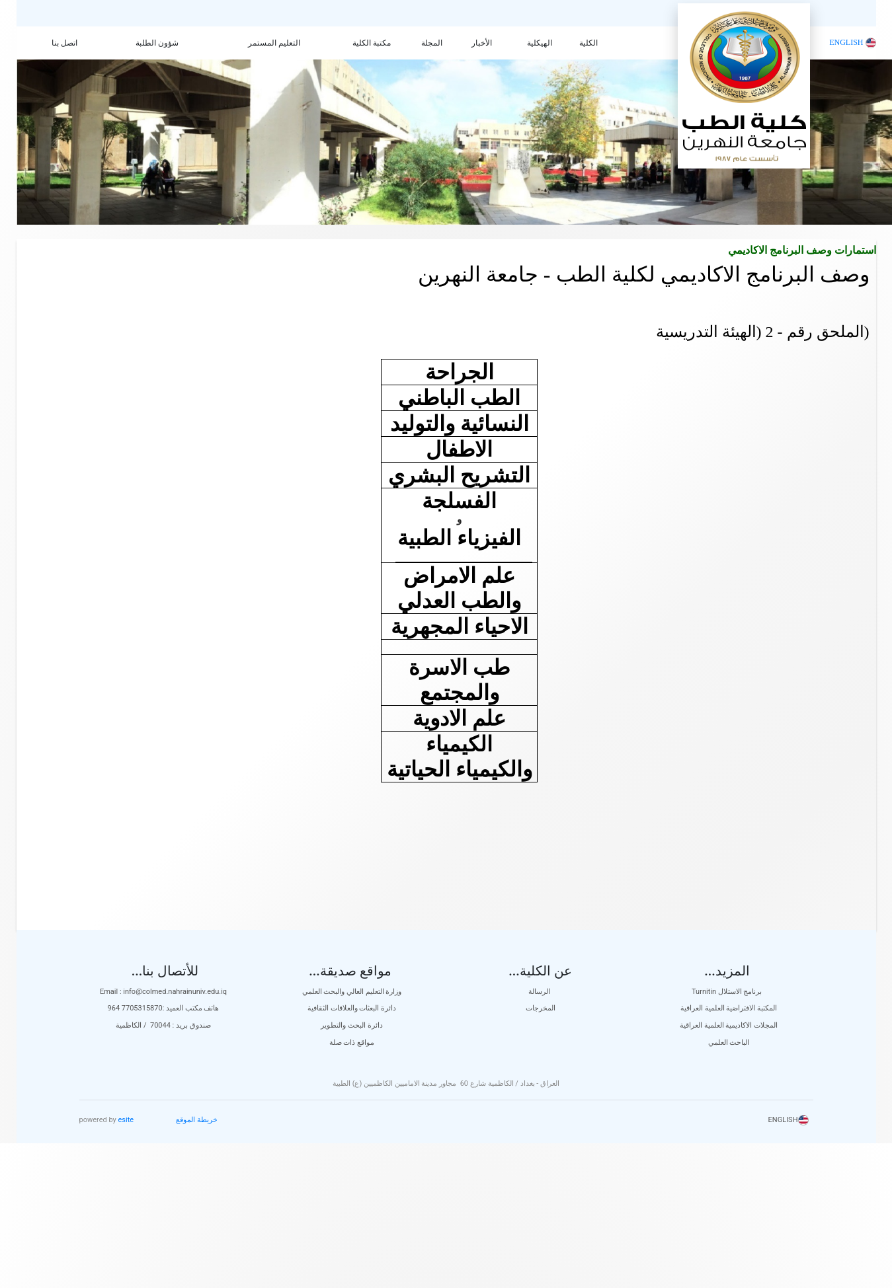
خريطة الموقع (197, 1120)
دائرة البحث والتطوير (351, 1025)
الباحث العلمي (729, 1042)
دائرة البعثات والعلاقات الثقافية (351, 1008)
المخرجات (540, 1008)
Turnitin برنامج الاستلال (729, 991)
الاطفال (459, 449)
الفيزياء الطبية (459, 538)
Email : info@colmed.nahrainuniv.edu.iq (163, 991)
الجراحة (459, 372)
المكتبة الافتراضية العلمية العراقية (728, 1008)
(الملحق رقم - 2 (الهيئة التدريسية (763, 331)
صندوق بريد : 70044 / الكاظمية (163, 1025)
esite (126, 1120)
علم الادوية (459, 718)
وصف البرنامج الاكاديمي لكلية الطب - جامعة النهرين (644, 274)
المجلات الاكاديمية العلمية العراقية (729, 1025)
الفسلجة (459, 501)
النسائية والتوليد (459, 424)
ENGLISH (852, 42)
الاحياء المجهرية (459, 626)
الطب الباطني (459, 398)
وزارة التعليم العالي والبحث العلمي (352, 991)
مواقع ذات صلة (351, 1042)
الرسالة (540, 991)
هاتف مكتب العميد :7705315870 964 (164, 1008)
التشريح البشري (459, 475)
